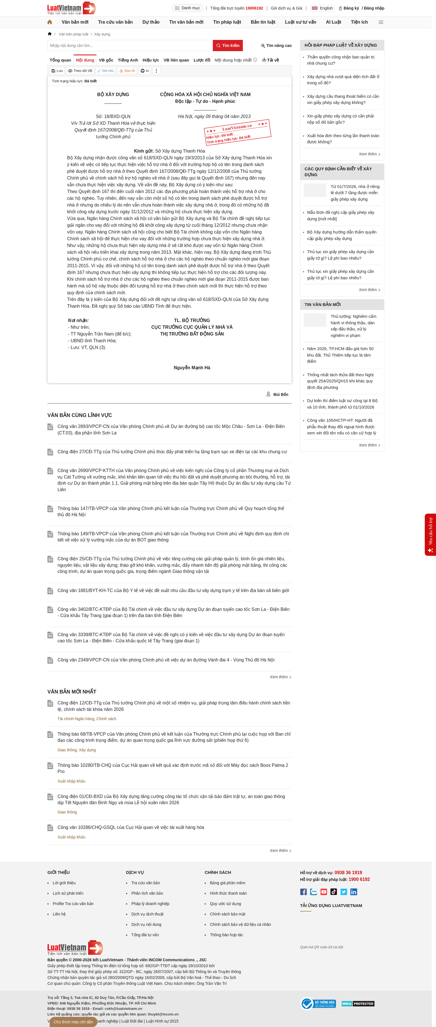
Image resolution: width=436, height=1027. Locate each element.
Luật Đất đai (132, 1021)
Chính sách (107, 719)
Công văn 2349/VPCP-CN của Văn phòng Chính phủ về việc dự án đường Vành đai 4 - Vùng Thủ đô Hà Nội (166, 660)
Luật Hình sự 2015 (162, 1021)
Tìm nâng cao (276, 45)
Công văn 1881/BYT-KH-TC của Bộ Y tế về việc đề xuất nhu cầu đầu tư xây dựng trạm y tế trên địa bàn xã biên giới (173, 590)
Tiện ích (359, 22)
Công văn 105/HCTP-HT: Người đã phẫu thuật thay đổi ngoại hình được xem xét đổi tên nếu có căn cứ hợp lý (341, 426)
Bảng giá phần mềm (227, 883)
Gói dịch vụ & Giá (286, 8)
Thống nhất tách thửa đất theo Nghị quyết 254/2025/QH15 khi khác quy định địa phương (340, 381)
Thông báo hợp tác (226, 935)
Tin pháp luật (227, 22)
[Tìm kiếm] (228, 45)
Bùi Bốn (277, 394)
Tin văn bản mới (186, 22)
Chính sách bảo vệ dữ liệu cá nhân (240, 924)
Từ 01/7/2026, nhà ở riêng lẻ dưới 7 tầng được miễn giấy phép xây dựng (355, 192)
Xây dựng (87, 750)
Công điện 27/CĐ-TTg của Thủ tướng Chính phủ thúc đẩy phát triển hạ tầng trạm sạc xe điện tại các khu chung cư (172, 451)
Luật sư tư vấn (300, 22)
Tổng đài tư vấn (145, 935)
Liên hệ (59, 914)
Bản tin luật (263, 22)
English (322, 8)
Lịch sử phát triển (68, 893)
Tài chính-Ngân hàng (76, 719)
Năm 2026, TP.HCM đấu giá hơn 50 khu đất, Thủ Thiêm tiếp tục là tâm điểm (340, 355)
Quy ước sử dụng (225, 903)
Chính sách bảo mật (227, 914)
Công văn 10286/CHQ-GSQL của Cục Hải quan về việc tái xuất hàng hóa (131, 827)
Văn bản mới (75, 22)
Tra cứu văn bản (115, 22)
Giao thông (67, 750)
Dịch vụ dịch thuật (147, 914)
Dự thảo (150, 22)
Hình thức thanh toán (228, 893)
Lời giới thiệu (64, 883)
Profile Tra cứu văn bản (73, 903)
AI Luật (333, 22)
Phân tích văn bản (147, 893)
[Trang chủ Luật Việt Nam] (71, 8)
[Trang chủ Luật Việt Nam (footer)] (75, 954)
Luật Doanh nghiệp (101, 1021)
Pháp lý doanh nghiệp (150, 903)
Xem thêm (281, 677)
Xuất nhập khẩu (71, 781)
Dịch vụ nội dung (146, 924)
